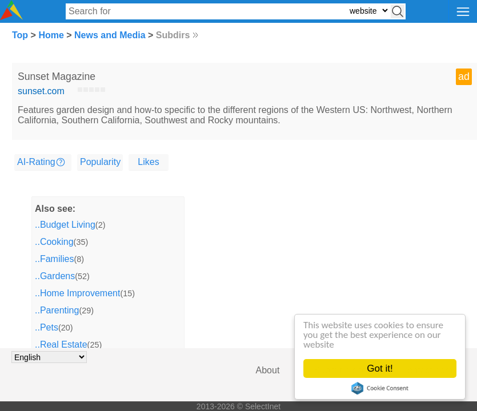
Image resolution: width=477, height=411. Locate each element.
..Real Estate (61, 344)
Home (50, 35)
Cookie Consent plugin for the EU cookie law (379, 388)
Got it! (379, 368)
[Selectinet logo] (11, 17)
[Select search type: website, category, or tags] (368, 10)
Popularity (100, 162)
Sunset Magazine (56, 76)
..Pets (46, 327)
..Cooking (54, 242)
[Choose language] (49, 357)
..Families (54, 259)
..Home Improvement (77, 293)
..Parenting (57, 310)
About (268, 370)
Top (20, 35)
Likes (148, 162)
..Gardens (55, 276)
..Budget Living (65, 224)
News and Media (109, 35)
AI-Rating (36, 162)
